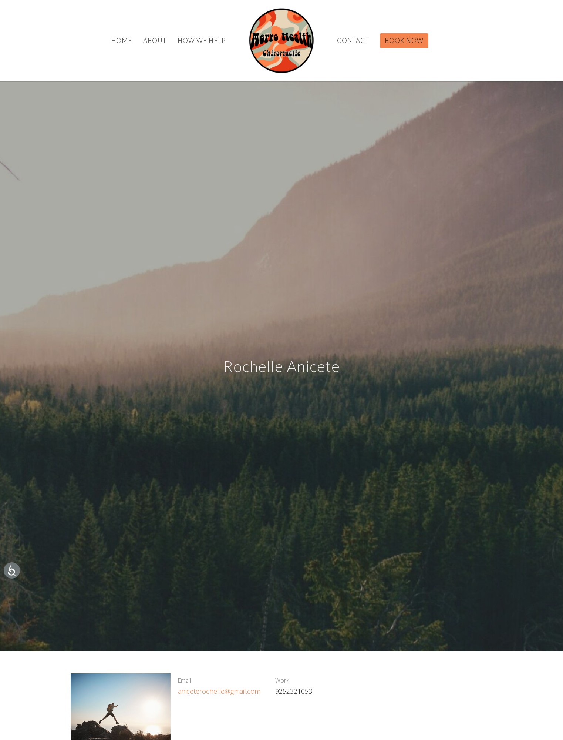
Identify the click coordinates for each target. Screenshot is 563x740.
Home (121, 40)
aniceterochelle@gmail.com (219, 691)
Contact (353, 40)
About (154, 40)
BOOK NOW (404, 40)
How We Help (202, 40)
